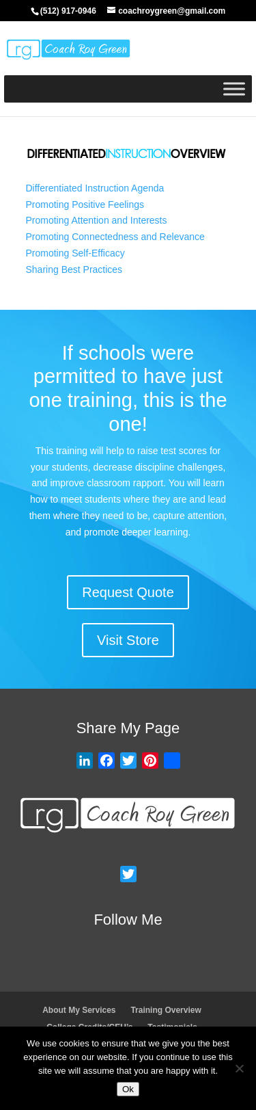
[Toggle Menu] (234, 88)
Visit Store (128, 640)
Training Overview (165, 1010)
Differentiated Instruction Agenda (95, 188)
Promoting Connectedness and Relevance (115, 236)
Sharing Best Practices (74, 269)
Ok (128, 1089)
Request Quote (128, 592)
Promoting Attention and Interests (96, 220)
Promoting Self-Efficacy (75, 253)
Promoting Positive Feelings (85, 204)
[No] (239, 1068)
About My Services (78, 1010)
